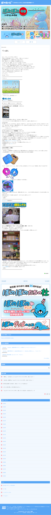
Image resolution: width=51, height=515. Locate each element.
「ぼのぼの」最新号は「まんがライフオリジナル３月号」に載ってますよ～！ (18, 380)
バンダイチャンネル (7, 492)
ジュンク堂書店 (5, 266)
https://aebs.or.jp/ (34, 509)
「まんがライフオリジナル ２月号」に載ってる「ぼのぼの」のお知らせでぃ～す (19, 390)
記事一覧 (25, 281)
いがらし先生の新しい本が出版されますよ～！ (12, 387)
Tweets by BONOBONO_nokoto (7, 338)
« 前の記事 (4, 281)
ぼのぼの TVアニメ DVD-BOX (9, 485)
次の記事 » (47, 281)
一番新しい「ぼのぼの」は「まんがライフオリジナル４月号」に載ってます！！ (19, 376)
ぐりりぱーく (5, 495)
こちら (11, 143)
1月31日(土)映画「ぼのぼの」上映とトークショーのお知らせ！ (15, 383)
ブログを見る (46, 358)
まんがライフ (5, 100)
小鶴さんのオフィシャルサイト (11, 140)
